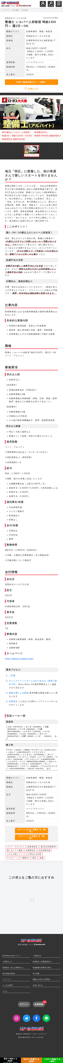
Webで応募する (31, 1060)
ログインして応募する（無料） (31, 837)
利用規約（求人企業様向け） (13, 967)
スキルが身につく (14, 854)
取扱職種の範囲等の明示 (42, 967)
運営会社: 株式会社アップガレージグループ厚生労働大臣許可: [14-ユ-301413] (31, 1033)
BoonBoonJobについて (11, 956)
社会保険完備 (44, 850)
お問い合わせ (38, 985)
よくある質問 (7, 985)
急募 (42, 858)
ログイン (24, 1004)
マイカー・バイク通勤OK (18, 858)
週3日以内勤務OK (48, 847)
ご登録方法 (37, 956)
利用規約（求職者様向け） (43, 961)
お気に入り (33, 89)
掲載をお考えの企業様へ (42, 979)
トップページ (5, 10)
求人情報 (36, 973)
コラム (5, 991)
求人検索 (16, 10)
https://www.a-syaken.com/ (19, 659)
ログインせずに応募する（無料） (31, 830)
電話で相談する (10, 1060)
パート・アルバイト (15, 847)
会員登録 (40, 1003)
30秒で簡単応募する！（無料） (31, 82)
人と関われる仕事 (33, 854)
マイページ (6, 979)
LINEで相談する (52, 1060)
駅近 (34, 858)
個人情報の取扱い (9, 973)
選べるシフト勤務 (14, 850)
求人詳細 (25, 10)
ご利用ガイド (7, 961)
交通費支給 (30, 850)
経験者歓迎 (32, 847)
